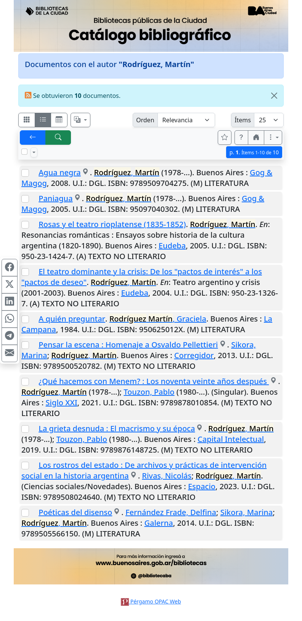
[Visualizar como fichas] (26, 120)
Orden (145, 120)
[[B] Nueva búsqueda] (58, 137)
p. (254, 152)
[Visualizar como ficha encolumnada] (43, 120)
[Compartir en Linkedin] (10, 302)
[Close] (274, 95)
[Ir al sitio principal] (151, 26)
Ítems (243, 120)
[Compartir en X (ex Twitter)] (10, 285)
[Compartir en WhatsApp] (10, 319)
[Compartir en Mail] (10, 353)
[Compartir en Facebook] (10, 268)
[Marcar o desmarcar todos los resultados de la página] (24, 152)
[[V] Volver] (33, 137)
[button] (241, 137)
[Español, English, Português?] (80, 120)
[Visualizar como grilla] (59, 120)
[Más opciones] (273, 137)
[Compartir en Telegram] (10, 336)
